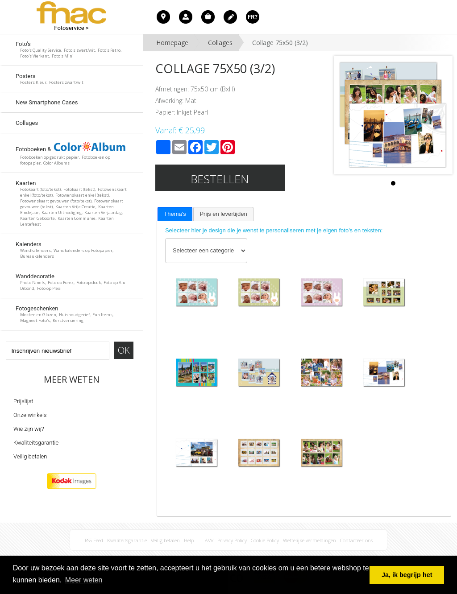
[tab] (175, 214)
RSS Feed (94, 540)
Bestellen (220, 178)
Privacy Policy (232, 540)
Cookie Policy (265, 540)
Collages (220, 42)
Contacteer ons (356, 540)
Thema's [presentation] (175, 213)
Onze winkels (29, 415)
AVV (209, 540)
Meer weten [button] (84, 580)
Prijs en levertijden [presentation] (223, 213)
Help (189, 540)
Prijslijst (23, 401)
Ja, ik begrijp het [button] (407, 574)
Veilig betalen (30, 456)
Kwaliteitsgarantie (35, 442)
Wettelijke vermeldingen (309, 540)
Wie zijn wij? (28, 428)
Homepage (172, 42)
